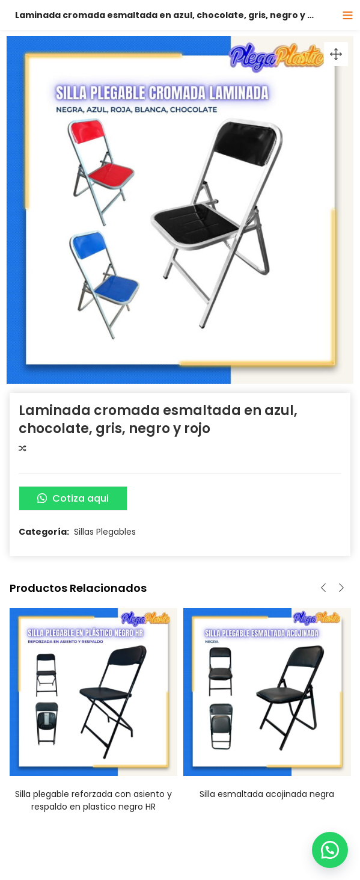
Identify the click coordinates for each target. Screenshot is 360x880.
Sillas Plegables (105, 532)
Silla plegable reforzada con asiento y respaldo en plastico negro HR (93, 800)
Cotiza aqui (73, 498)
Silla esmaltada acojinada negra (267, 794)
